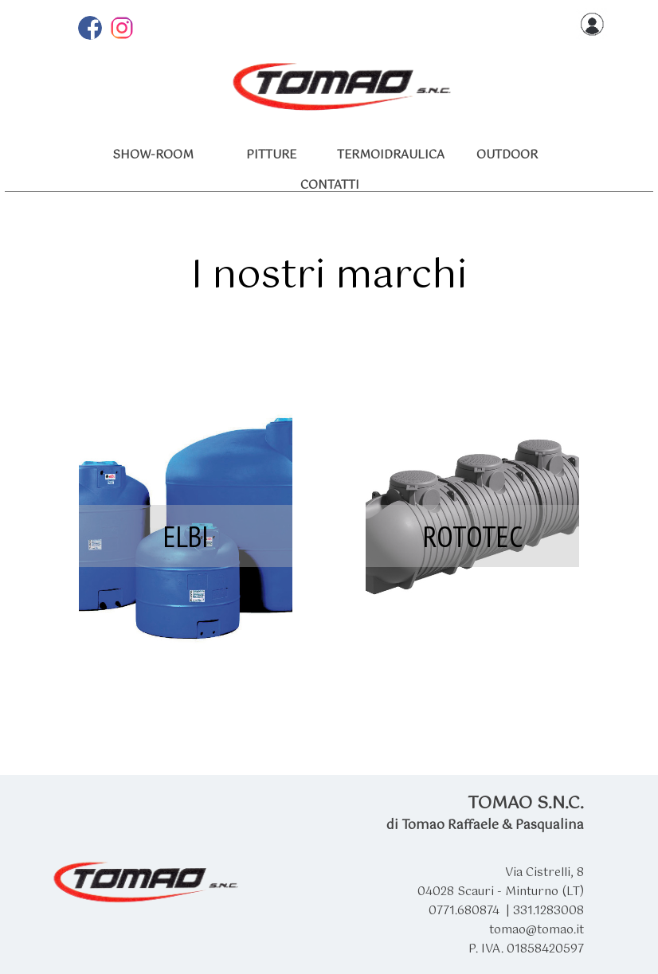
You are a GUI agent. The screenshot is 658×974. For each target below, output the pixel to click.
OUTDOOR (507, 155)
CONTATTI (329, 185)
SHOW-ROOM (153, 155)
